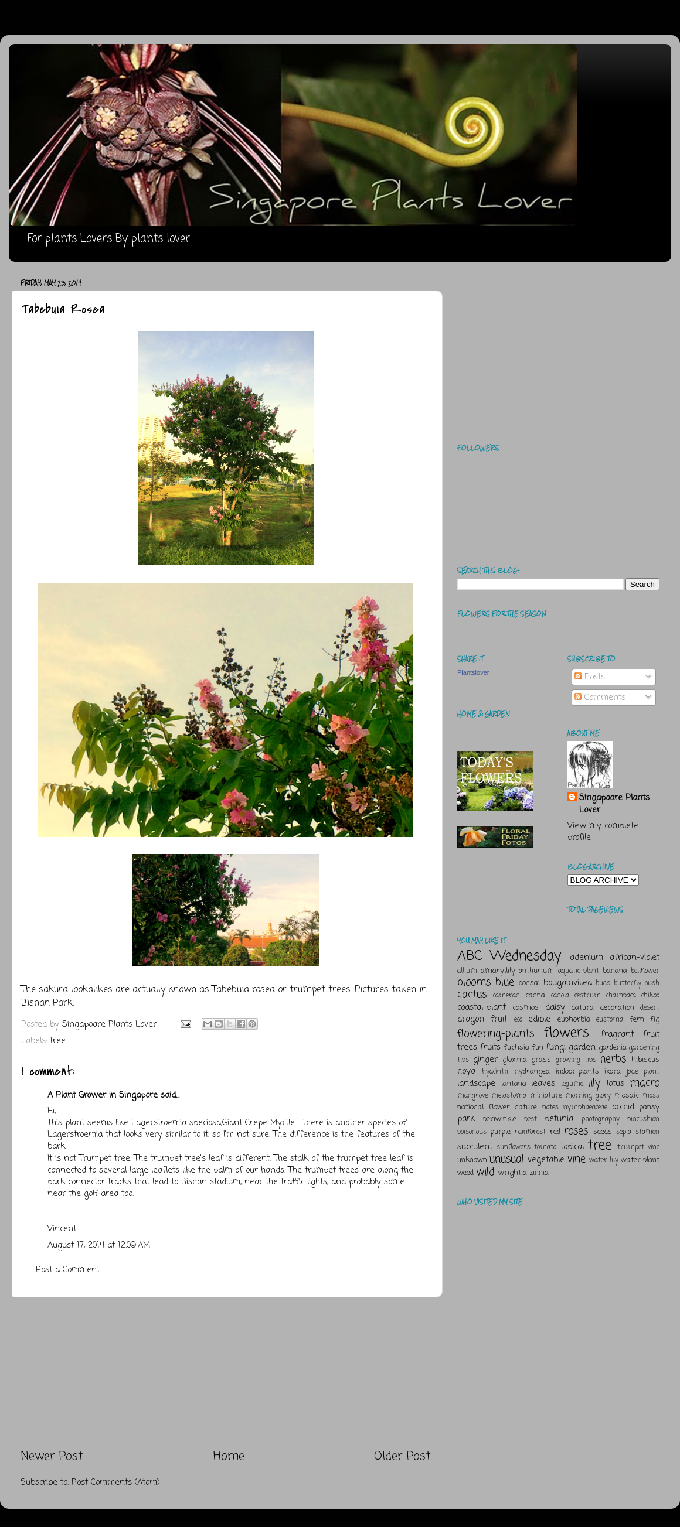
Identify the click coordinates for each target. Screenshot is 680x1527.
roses (576, 1131)
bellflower (645, 971)
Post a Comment (68, 1269)
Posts (589, 677)
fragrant (617, 1034)
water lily (603, 1160)
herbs (613, 1059)
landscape (476, 1083)
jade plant (643, 1072)
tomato (545, 1147)
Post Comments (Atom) (116, 1482)
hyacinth (495, 1072)
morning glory (588, 1096)
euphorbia (573, 1019)
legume (572, 1084)
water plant (640, 1160)
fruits (490, 1047)
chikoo (650, 995)
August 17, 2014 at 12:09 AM (98, 1245)
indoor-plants (577, 1071)
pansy (649, 1107)
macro (644, 1083)
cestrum (587, 995)
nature (526, 1107)
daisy (555, 1007)
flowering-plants (495, 1033)
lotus (615, 1083)
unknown (472, 1160)
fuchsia (516, 1047)
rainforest (530, 1132)
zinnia (539, 1172)
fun (537, 1047)
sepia (623, 1132)
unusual (506, 1159)
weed (465, 1172)
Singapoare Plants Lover (614, 803)
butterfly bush (637, 983)
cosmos (525, 1007)
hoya (466, 1071)
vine (576, 1159)
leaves (543, 1083)
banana (615, 970)
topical (572, 1146)
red (555, 1131)
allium (467, 971)
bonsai (529, 983)
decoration (617, 1007)
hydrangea (532, 1071)
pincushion (643, 1119)
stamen (647, 1132)
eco (518, 1019)
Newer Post (52, 1456)
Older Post (402, 1456)
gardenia (613, 1047)
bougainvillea (567, 982)
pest (530, 1119)
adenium (586, 957)
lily (594, 1083)
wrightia (512, 1172)
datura (583, 1007)
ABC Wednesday (509, 956)
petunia (559, 1118)
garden (582, 1047)
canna (535, 995)
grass (541, 1059)
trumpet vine (638, 1147)
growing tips (576, 1060)
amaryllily (498, 970)
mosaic (626, 1095)
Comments (599, 697)
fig (654, 1019)
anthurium (536, 971)
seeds (602, 1131)
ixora (612, 1071)
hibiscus (645, 1059)
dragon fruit (482, 1019)
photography (601, 1119)
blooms (474, 982)
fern (637, 1019)
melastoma (508, 1096)
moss (650, 1096)
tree (58, 1040)
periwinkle (499, 1119)
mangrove (472, 1096)
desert (649, 1008)
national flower (483, 1107)
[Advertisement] (225, 1373)
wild (485, 1172)
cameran (506, 995)
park (466, 1118)
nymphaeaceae (585, 1107)
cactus (472, 994)
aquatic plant (578, 971)
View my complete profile (602, 831)
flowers (566, 1033)
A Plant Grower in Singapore (102, 1095)
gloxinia (514, 1059)
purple (501, 1131)
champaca (621, 995)
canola (560, 995)
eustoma (609, 1019)
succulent (474, 1146)
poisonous (472, 1132)
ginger (485, 1059)
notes (550, 1107)
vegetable (546, 1159)
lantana (513, 1083)
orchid (623, 1107)
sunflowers (514, 1147)
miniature (546, 1096)
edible (539, 1019)
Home (228, 1456)
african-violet (634, 957)
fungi (556, 1047)
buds (603, 983)
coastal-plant (481, 1007)
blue (504, 982)
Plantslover (473, 672)
